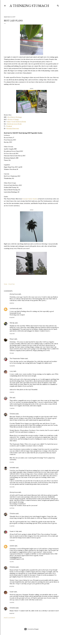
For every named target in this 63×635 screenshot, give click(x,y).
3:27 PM (12, 508)
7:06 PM (12, 408)
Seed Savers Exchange (15, 117)
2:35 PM (12, 392)
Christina (12, 414)
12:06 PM (12, 366)
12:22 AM (12, 333)
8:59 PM (12, 613)
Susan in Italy (14, 531)
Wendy (12, 323)
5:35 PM (12, 303)
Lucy (11, 371)
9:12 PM (12, 462)
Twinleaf (9, 126)
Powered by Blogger (31, 629)
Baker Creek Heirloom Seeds (16, 122)
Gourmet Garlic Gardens (30, 199)
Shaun (12, 339)
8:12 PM (12, 586)
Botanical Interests (13, 128)
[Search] (58, 5)
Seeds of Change (13, 119)
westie (12, 546)
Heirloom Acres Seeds (14, 124)
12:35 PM (12, 540)
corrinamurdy (14, 308)
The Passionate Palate (17, 358)
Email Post (12, 284)
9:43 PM (12, 526)
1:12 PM (12, 561)
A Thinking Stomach (29, 5)
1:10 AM (12, 353)
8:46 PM (12, 317)
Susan (12, 592)
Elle (11, 397)
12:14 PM (12, 487)
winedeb (12, 467)
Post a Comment (9, 617)
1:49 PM (12, 602)
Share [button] (5, 284)
